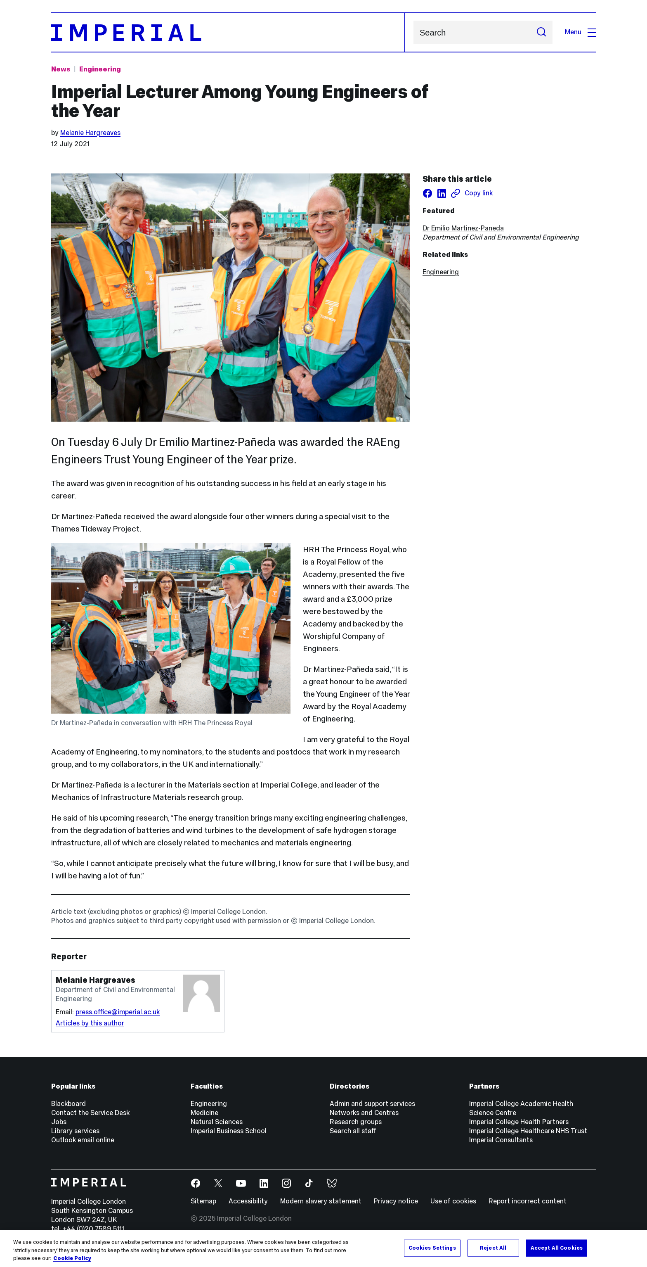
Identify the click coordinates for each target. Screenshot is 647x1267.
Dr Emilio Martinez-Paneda (463, 228)
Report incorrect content (528, 1201)
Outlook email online (82, 1140)
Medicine (204, 1112)
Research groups (356, 1122)
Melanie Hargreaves (90, 132)
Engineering (441, 272)
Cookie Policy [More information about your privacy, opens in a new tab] (72, 1258)
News (60, 69)
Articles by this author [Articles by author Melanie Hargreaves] (90, 1023)
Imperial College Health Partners (519, 1122)
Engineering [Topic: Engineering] (100, 69)
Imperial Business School (229, 1131)
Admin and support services (372, 1103)
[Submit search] (541, 32)
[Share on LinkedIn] (441, 193)
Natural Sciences (217, 1122)
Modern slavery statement (320, 1201)
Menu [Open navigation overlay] (580, 32)
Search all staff (353, 1131)
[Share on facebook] (427, 193)
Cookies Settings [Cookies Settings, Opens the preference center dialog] (432, 1247)
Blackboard (68, 1103)
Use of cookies (453, 1201)
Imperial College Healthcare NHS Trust (528, 1131)
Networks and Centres (364, 1112)
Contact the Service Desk (90, 1112)
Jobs (58, 1122)
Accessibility (248, 1201)
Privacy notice (396, 1201)
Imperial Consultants (501, 1140)
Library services (75, 1131)
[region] (323, 1248)
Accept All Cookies (557, 1247)
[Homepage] (228, 32)
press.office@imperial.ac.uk (118, 1012)
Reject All (493, 1247)
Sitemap (203, 1201)
